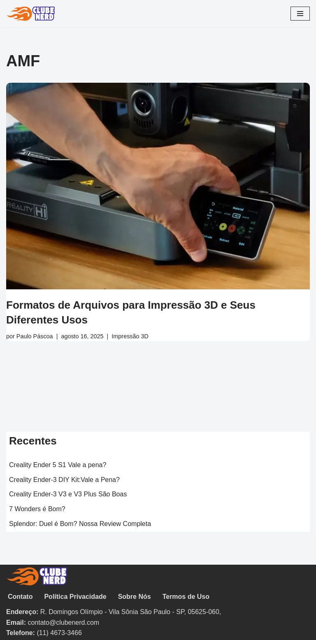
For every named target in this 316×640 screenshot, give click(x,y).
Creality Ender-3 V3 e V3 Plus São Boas (68, 494)
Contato (20, 596)
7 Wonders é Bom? (37, 508)
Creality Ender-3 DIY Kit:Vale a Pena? (64, 479)
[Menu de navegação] (300, 14)
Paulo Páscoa (34, 336)
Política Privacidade (75, 596)
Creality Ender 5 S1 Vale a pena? (57, 464)
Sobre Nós (134, 596)
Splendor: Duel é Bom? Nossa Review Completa (80, 523)
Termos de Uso (186, 596)
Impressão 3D (130, 336)
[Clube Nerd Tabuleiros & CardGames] (31, 13)
